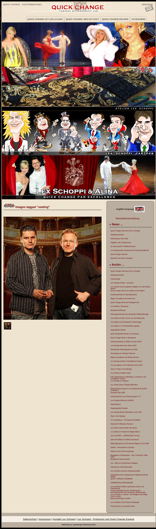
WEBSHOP (147, 4)
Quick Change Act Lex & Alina (45, 19)
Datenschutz (30, 519)
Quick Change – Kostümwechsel (22, 4)
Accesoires (138, 19)
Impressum (45, 519)
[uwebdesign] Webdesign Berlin (84, 525)
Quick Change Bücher (115, 19)
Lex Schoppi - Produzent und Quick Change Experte (105, 519)
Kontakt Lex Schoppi (64, 519)
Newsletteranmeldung (127, 218)
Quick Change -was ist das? (82, 19)
